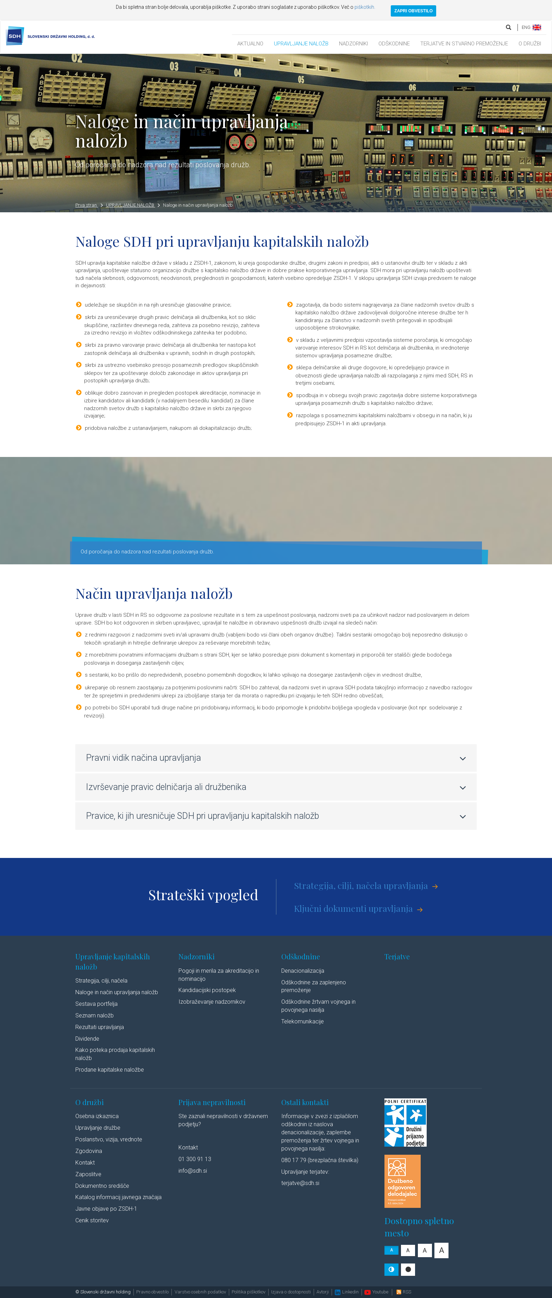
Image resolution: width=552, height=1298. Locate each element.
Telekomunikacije (302, 1021)
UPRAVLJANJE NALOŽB (301, 43)
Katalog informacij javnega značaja (118, 1197)
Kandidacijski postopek (207, 990)
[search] (509, 27)
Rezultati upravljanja (99, 1027)
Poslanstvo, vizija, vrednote (108, 1139)
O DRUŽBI (530, 43)
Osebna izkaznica (97, 1116)
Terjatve (397, 956)
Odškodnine (300, 956)
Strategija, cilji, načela (101, 980)
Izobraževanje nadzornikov (211, 1001)
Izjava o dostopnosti (291, 1291)
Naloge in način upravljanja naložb (198, 205)
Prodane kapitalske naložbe (109, 1069)
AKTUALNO (250, 43)
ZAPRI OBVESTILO (413, 10)
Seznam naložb (94, 1015)
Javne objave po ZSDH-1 (106, 1208)
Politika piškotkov (248, 1291)
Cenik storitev (92, 1220)
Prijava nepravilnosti (212, 1102)
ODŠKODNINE (394, 43)
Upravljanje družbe (97, 1127)
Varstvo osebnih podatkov (200, 1291)
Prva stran (89, 205)
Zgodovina (88, 1151)
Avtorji (322, 1291)
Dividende (87, 1038)
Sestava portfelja (96, 1004)
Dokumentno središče (102, 1186)
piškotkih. (365, 7)
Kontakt (85, 1162)
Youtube (376, 1291)
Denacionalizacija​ (302, 970)
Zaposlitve (88, 1174)
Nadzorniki (196, 956)
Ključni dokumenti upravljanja (353, 908)
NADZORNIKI (353, 43)
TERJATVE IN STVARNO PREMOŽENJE (464, 43)
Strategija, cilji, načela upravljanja (361, 885)
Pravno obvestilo (152, 1291)
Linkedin (347, 1291)
